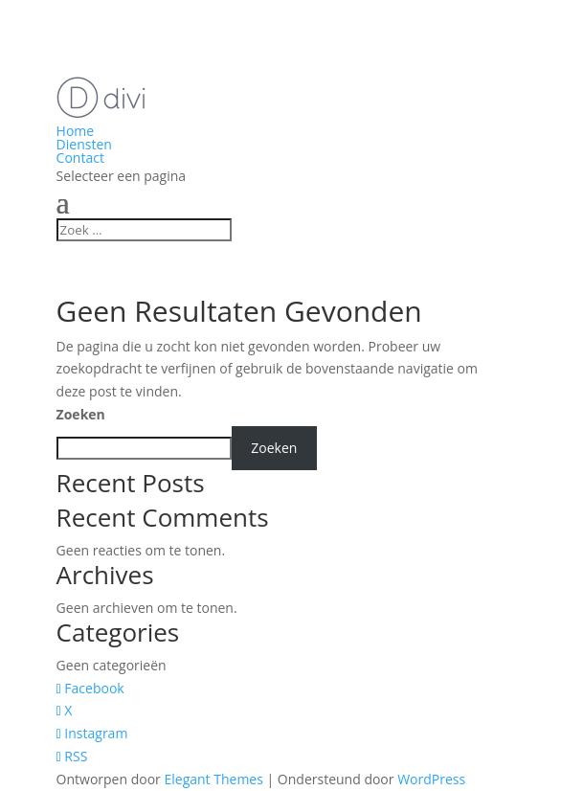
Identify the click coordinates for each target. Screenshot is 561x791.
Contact (80, 157)
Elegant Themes (213, 779)
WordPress (431, 779)
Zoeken (80, 414)
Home (75, 131)
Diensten (84, 144)
